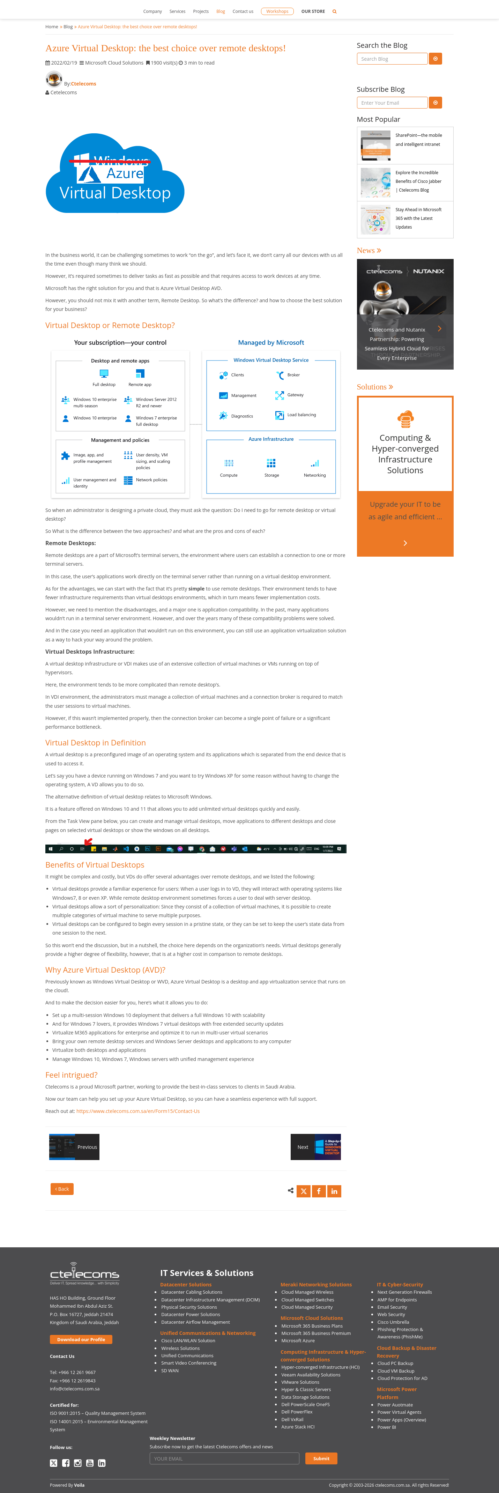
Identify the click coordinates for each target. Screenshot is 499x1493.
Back (62, 1189)
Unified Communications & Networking (208, 1333)
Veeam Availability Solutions (310, 1375)
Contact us (243, 11)
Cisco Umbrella (393, 1322)
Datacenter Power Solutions (190, 1314)
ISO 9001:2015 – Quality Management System (98, 1413)
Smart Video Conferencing (188, 1363)
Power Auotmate (395, 1405)
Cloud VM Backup (396, 1371)
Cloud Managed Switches (307, 1300)
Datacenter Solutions (185, 1284)
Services (177, 11)
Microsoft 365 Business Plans (312, 1326)
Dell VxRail (292, 1419)
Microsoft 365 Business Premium (316, 1333)
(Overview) (415, 1420)
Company (152, 11)
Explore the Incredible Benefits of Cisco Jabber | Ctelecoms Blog (419, 181)
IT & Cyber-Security (400, 1284)
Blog (220, 11)
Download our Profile (81, 1339)
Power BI (387, 1427)
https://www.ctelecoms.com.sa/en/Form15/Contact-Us (138, 1111)
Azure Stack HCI (297, 1427)
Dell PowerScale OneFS (305, 1404)
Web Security (391, 1314)
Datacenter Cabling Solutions (191, 1292)
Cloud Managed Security (307, 1307)
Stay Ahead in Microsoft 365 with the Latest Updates (419, 218)
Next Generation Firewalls (405, 1292)
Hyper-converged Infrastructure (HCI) (320, 1367)
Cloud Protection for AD (402, 1378)
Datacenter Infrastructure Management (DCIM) (210, 1300)
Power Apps (390, 1420)
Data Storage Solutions (305, 1397)
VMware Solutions (300, 1382)
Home (51, 26)
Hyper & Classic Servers (306, 1389)
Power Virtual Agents (400, 1412)
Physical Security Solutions (189, 1307)
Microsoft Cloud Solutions (312, 1318)
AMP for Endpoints (397, 1300)
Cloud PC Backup (396, 1363)
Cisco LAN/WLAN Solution (188, 1340)
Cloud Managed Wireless (307, 1292)
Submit (321, 1458)
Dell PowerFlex (296, 1412)
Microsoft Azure (298, 1340)
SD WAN (170, 1370)
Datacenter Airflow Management (195, 1322)
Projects (201, 11)
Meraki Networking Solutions (316, 1284)
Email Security (392, 1307)
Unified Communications (187, 1355)
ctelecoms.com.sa (392, 1485)
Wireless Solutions (180, 1348)
